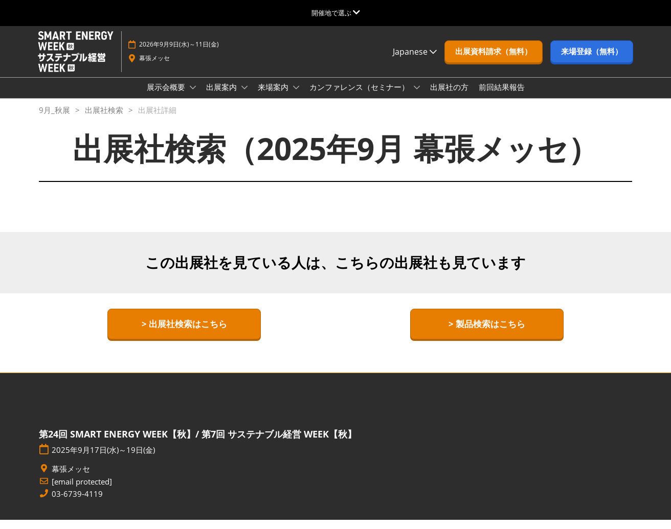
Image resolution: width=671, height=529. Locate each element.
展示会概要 (167, 96)
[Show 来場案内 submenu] (296, 97)
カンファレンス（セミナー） (360, 96)
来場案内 (274, 96)
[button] (493, 61)
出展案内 (222, 96)
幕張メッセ (154, 67)
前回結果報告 (502, 96)
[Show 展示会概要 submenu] (193, 97)
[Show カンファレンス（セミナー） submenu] (417, 97)
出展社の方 (449, 96)
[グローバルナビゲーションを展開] (335, 12)
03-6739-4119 (77, 503)
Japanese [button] (415, 61)
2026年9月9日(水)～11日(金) (179, 54)
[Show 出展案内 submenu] (244, 97)
